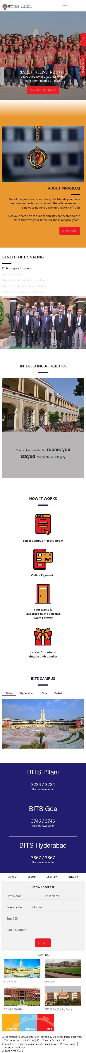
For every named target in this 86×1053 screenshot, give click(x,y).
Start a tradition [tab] (12, 274)
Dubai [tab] (58, 693)
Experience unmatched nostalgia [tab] (23, 280)
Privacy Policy (67, 1044)
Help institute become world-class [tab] (24, 286)
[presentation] (7, 724)
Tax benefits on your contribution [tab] (23, 292)
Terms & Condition (14, 1047)
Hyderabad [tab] (27, 693)
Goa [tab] (44, 693)
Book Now (52, 877)
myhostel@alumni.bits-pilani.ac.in (37, 1044)
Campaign (12, 877)
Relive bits (73, 877)
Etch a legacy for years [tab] (16, 268)
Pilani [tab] (9, 693)
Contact (32, 877)
